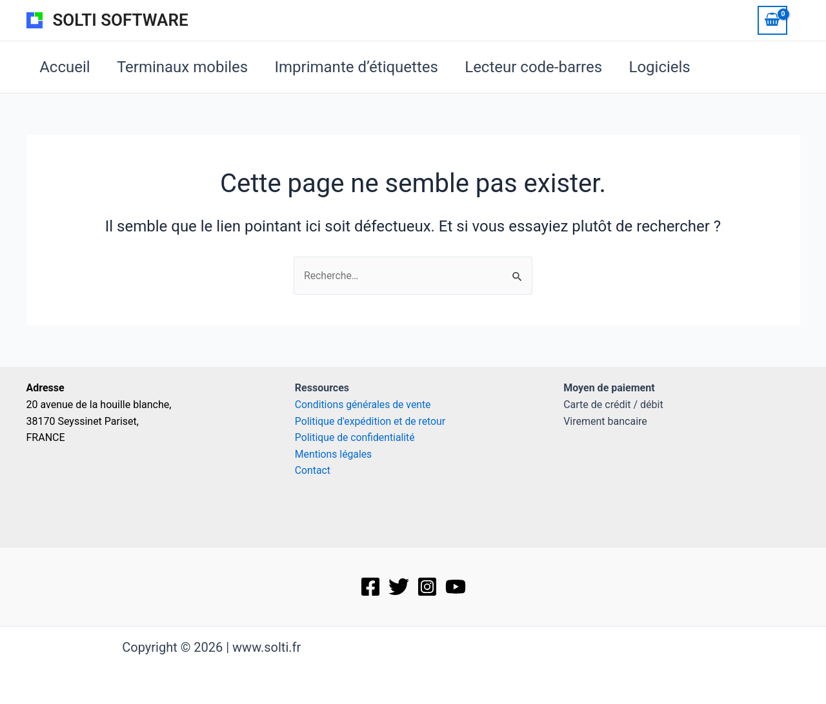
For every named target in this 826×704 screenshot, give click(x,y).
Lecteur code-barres (549, 67)
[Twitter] (398, 586)
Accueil (67, 67)
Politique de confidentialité (356, 437)
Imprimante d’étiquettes (366, 67)
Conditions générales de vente (365, 404)
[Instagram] (427, 586)
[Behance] (455, 586)
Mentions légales (334, 454)
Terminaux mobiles (188, 67)
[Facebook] (370, 586)
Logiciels (679, 67)
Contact (314, 471)
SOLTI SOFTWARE (120, 20)
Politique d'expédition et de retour (372, 421)
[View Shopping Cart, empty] (772, 20)
